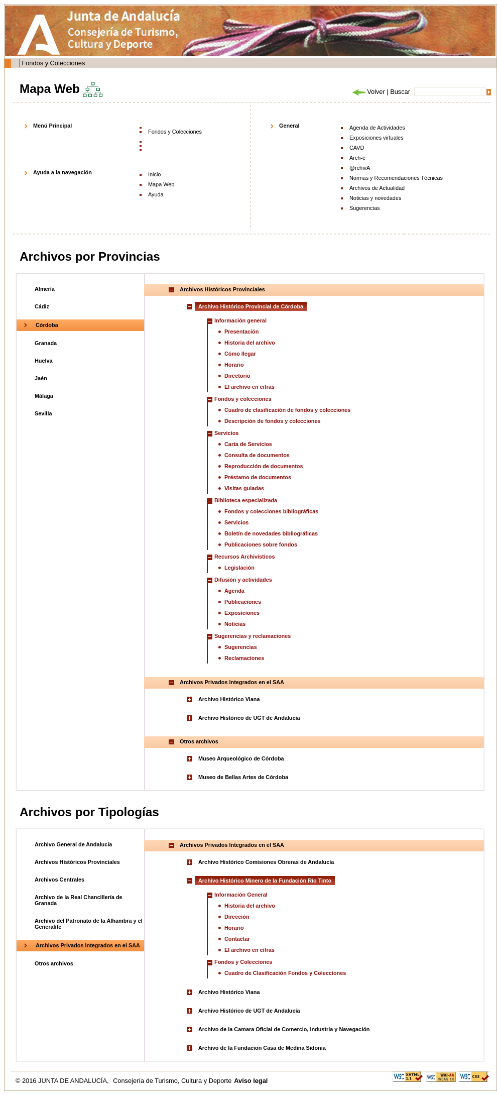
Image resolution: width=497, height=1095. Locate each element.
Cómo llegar (240, 354)
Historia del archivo (249, 343)
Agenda (234, 591)
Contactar (237, 939)
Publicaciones (242, 602)
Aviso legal (251, 1080)
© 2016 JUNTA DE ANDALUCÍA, (63, 1080)
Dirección (237, 917)
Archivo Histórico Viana (229, 699)
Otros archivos (54, 963)
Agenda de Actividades (377, 128)
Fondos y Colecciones (53, 63)
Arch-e (357, 158)
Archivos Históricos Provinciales (77, 862)
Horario (234, 365)
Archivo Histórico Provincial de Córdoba (250, 306)
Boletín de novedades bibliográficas (271, 533)
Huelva (44, 361)
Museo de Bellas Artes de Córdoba (243, 777)
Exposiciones (242, 613)
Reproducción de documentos (263, 466)
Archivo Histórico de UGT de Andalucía (249, 718)
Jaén (41, 378)
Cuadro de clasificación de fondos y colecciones (287, 410)
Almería (45, 289)
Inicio (154, 174)
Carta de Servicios (248, 444)
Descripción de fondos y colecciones (272, 421)
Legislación (239, 568)
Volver (368, 91)
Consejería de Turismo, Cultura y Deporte (172, 1080)
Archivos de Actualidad (377, 188)
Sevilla (43, 413)
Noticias (234, 624)
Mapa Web (161, 184)
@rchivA (359, 168)
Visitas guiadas (244, 488)
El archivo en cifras (249, 387)
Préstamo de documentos (257, 477)
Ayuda (156, 194)
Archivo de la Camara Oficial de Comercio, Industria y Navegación (283, 1029)
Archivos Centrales (59, 880)
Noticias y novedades (375, 198)
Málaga (44, 396)
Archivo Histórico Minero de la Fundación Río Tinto (264, 881)
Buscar (400, 91)
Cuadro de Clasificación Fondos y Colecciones (285, 973)
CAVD (356, 148)
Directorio (237, 376)
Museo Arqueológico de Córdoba (241, 758)
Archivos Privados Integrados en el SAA (88, 945)
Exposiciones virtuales (376, 138)
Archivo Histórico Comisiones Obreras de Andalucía (266, 862)
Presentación (241, 331)
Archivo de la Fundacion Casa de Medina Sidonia (262, 1048)
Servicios (236, 522)
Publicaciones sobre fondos (260, 544)
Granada (46, 343)
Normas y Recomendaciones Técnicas (396, 178)
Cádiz (42, 306)
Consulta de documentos (257, 455)
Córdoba (47, 325)
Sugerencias (364, 208)
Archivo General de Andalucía (73, 844)
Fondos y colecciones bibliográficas (271, 511)
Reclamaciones (244, 658)
